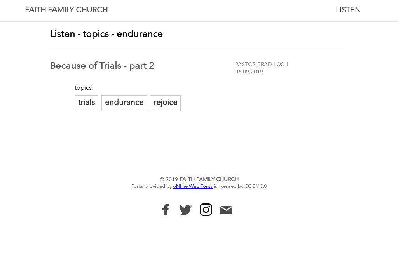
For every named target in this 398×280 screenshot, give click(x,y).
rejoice (165, 103)
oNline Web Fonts (193, 186)
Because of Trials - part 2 (102, 66)
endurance (124, 103)
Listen (348, 10)
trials (86, 103)
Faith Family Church (66, 10)
